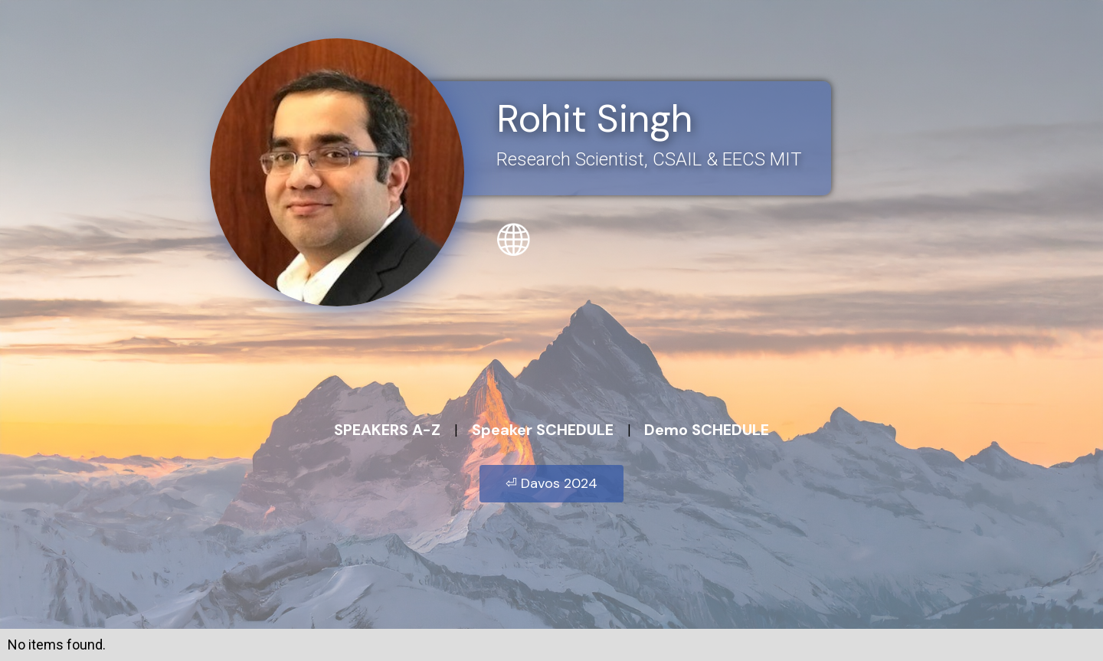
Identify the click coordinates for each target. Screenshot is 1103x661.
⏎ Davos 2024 (551, 483)
